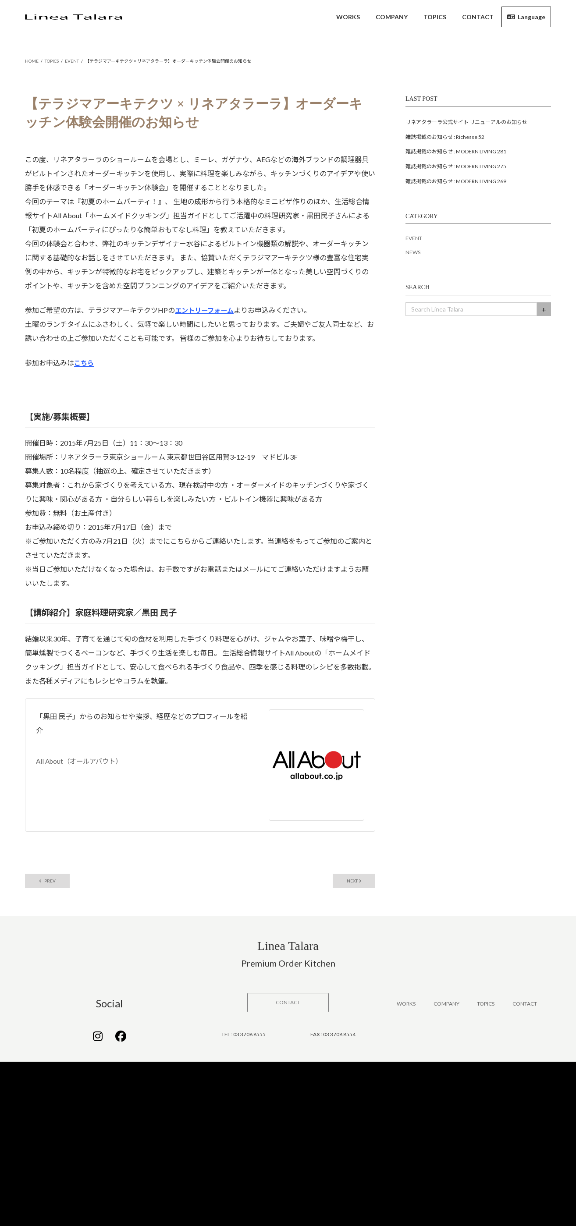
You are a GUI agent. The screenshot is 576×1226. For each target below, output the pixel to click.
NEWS (412, 253)
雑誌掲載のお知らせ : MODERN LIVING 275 (455, 167)
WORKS (406, 1006)
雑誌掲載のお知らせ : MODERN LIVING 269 (455, 182)
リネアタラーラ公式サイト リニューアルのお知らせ (466, 123)
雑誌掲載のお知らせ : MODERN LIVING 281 (455, 152)
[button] (288, 1004)
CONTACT (524, 1006)
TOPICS (485, 1006)
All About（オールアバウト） (82, 762)
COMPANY (446, 1006)
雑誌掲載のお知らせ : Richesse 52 (444, 138)
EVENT (413, 239)
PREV (51, 883)
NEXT (350, 883)
